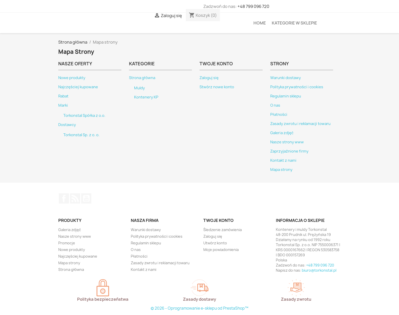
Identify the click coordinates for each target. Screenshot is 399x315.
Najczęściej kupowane (78, 87)
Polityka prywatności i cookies (296, 87)
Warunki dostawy (285, 77)
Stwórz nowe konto (217, 87)
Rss (75, 198)
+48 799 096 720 (253, 6)
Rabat (63, 96)
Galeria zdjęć (281, 132)
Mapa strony (281, 169)
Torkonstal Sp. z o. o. (81, 134)
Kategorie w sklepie (294, 23)
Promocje (66, 243)
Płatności (278, 114)
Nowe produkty (71, 77)
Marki (63, 105)
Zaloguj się (209, 77)
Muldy (139, 88)
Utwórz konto (215, 243)
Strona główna (142, 77)
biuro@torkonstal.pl (319, 270)
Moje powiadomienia (221, 249)
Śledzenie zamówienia (222, 229)
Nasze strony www (287, 142)
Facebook (64, 198)
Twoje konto (218, 220)
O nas (275, 105)
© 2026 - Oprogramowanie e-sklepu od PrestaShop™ (199, 308)
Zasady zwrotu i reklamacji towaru (300, 123)
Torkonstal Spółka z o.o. (84, 115)
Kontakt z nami (283, 160)
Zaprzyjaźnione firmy (289, 151)
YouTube (86, 198)
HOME (259, 23)
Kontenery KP (146, 97)
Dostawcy (67, 124)
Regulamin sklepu (285, 96)
